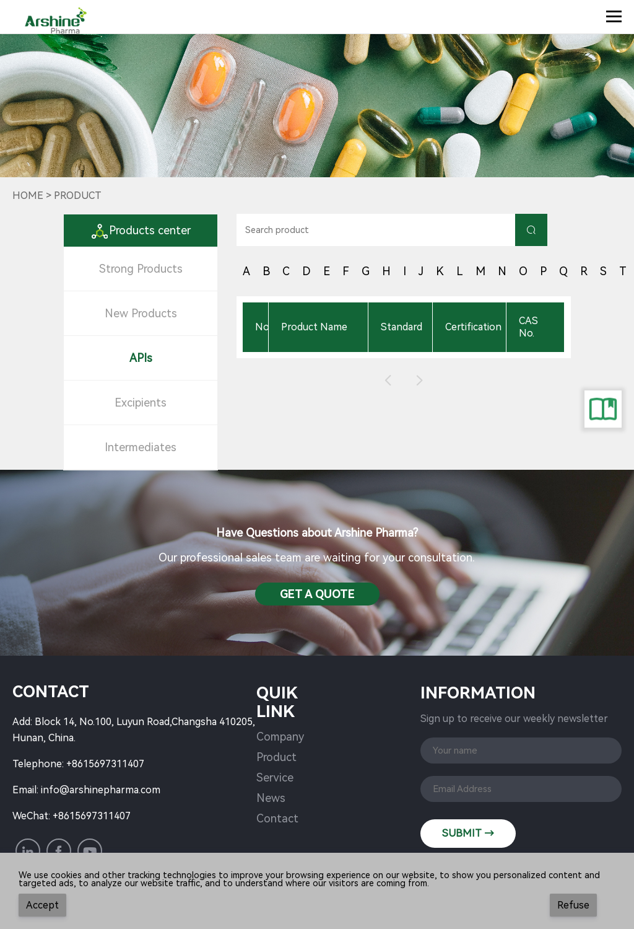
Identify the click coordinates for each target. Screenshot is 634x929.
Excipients (141, 402)
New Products (141, 313)
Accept (42, 905)
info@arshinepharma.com (100, 790)
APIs (140, 357)
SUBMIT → (468, 833)
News (270, 797)
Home (27, 195)
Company (280, 736)
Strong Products (141, 268)
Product (276, 757)
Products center (140, 230)
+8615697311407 (105, 764)
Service (274, 777)
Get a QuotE (317, 594)
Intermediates (140, 447)
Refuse (573, 905)
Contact (277, 818)
